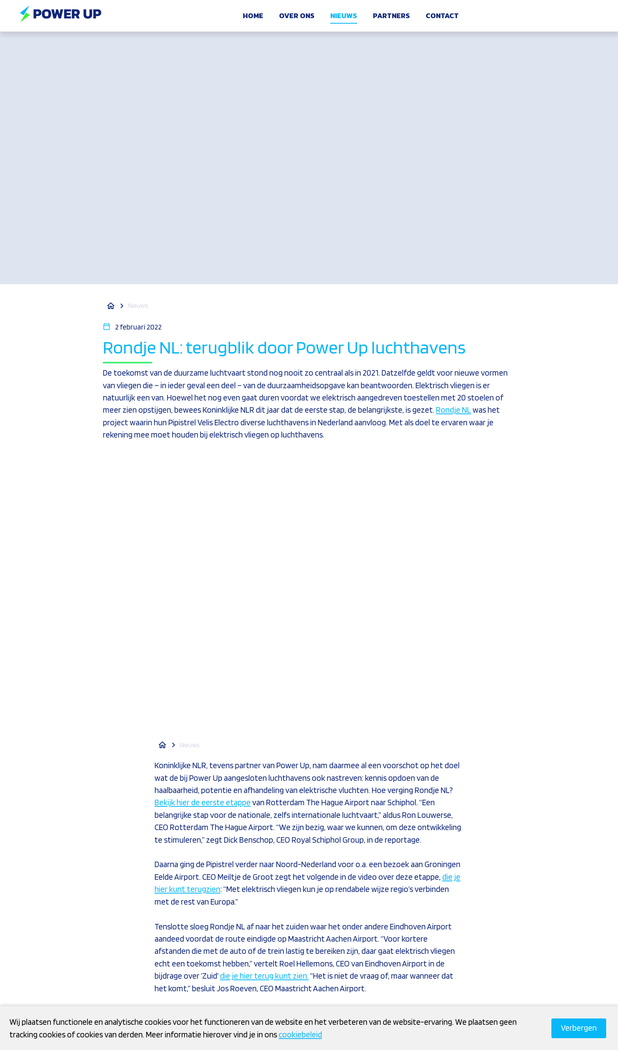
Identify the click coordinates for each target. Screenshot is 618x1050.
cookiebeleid (300, 1034)
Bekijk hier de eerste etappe (202, 802)
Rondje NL (453, 410)
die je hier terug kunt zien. (264, 976)
